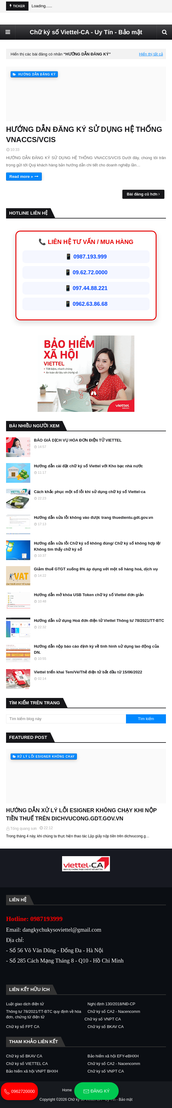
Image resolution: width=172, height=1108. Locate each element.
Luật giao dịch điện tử (25, 1004)
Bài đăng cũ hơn (142, 194)
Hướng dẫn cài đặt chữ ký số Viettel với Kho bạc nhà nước (88, 466)
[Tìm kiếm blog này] (66, 718)
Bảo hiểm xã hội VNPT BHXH (32, 1071)
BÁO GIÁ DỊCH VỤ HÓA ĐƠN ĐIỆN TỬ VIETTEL (78, 440)
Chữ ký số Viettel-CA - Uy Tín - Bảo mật (86, 32)
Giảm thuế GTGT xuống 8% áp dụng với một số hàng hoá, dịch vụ (96, 569)
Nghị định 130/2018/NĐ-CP (111, 1004)
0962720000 (19, 1091)
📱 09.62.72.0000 (86, 272)
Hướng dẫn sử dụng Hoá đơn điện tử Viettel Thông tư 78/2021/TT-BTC (99, 620)
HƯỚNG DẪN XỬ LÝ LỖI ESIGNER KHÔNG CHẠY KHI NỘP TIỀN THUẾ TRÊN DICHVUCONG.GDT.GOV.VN (81, 814)
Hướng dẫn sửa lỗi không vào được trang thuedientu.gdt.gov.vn (93, 517)
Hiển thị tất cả (151, 54)
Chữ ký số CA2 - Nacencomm (114, 1011)
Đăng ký (96, 1091)
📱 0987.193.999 (86, 257)
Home (67, 1090)
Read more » (21, 176)
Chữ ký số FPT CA (22, 1026)
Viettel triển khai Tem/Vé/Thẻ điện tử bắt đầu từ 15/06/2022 (88, 672)
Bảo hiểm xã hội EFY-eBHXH (113, 1056)
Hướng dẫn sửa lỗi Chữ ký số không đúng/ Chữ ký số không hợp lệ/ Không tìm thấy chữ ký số (97, 546)
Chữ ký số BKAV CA (106, 1026)
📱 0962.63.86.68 (86, 304)
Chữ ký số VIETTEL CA (27, 1063)
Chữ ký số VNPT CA (102, 1019)
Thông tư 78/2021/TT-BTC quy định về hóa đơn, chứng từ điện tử (43, 1014)
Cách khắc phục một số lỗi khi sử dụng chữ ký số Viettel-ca (89, 491)
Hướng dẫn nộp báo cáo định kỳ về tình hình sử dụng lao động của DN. (96, 649)
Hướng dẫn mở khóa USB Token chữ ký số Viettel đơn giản (89, 594)
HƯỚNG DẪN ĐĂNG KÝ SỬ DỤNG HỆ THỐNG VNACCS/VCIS (84, 134)
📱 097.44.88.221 (86, 288)
